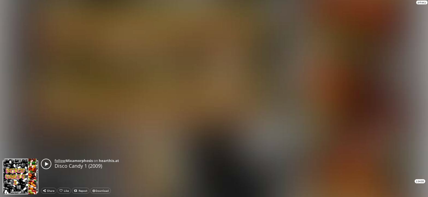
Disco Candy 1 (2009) (78, 166)
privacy (422, 2)
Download (101, 191)
